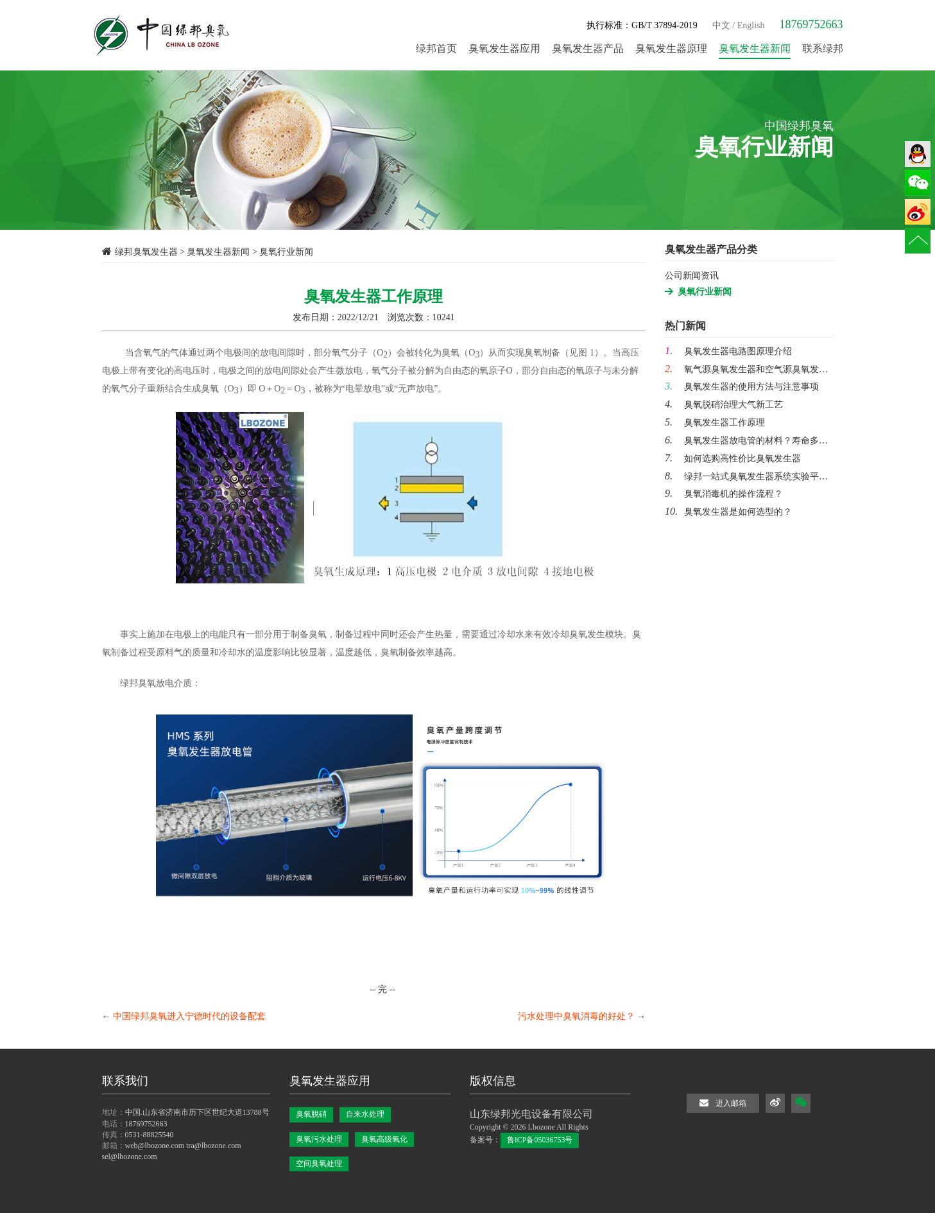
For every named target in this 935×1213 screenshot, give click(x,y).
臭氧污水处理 (319, 1139)
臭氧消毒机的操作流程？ (724, 493)
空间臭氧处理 (319, 1163)
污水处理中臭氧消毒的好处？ (576, 1016)
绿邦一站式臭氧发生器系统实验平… (746, 476)
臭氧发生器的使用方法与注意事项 (742, 386)
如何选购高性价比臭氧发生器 (733, 458)
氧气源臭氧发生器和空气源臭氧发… (746, 369)
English (751, 25)
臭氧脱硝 (311, 1114)
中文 (721, 25)
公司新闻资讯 (692, 275)
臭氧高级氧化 (384, 1139)
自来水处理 (365, 1114)
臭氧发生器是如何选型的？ (728, 511)
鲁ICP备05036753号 (540, 1139)
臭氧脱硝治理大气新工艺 (724, 404)
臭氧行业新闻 (705, 292)
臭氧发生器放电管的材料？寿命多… (746, 440)
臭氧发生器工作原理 (715, 422)
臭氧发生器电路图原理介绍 (728, 351)
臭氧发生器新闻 (218, 252)
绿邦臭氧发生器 (146, 252)
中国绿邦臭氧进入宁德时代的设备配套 (189, 1016)
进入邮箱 (722, 1103)
